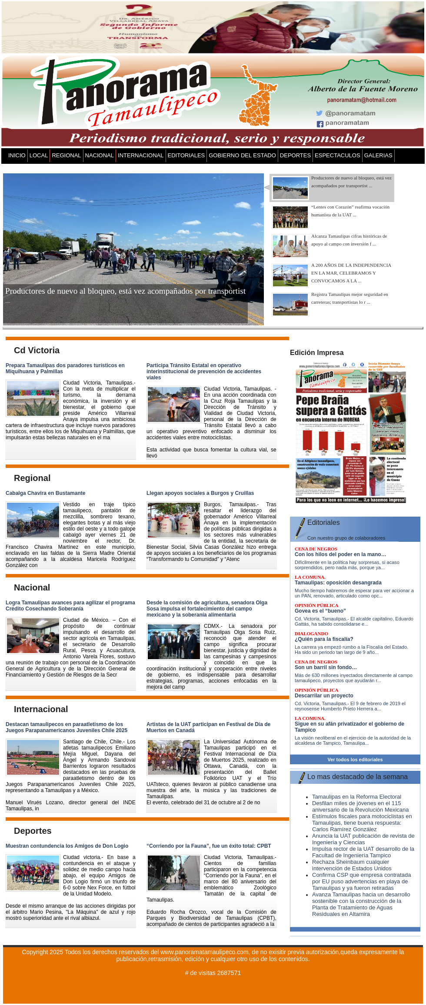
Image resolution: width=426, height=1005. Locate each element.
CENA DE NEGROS (316, 548)
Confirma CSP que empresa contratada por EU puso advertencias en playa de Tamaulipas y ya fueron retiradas (361, 881)
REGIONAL (66, 155)
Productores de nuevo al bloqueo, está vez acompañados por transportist (125, 290)
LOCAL (39, 155)
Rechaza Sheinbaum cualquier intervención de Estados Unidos (352, 865)
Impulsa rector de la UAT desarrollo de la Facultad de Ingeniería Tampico (363, 852)
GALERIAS (378, 155)
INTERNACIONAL (140, 155)
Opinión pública (317, 605)
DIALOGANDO (311, 633)
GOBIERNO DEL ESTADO (242, 155)
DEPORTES (295, 155)
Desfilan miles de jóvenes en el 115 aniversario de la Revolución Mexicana (360, 806)
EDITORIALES (186, 155)
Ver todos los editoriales (355, 759)
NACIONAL (99, 155)
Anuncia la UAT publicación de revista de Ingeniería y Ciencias (363, 839)
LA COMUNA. (310, 577)
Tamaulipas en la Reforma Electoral (356, 796)
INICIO (17, 155)
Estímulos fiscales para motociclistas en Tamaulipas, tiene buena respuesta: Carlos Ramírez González (362, 823)
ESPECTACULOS (337, 155)
